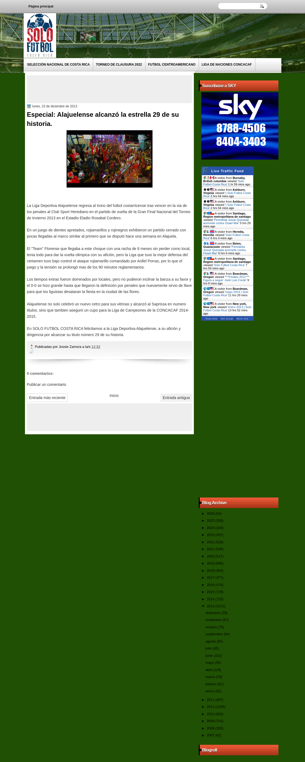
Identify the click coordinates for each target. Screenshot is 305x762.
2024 (211, 528)
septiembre (214, 634)
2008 (211, 728)
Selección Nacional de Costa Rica (58, 64)
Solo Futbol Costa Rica (223, 182)
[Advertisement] (126, 89)
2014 (211, 599)
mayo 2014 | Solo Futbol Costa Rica (225, 293)
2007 (211, 735)
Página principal (40, 6)
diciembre (213, 613)
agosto (211, 641)
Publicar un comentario (46, 384)
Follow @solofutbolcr (166, 32)
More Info (242, 319)
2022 (211, 542)
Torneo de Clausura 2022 (119, 64)
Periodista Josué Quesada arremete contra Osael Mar (226, 221)
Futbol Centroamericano (171, 64)
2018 (211, 571)
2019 (211, 563)
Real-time (211, 319)
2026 (211, 513)
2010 (211, 714)
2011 (211, 707)
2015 (211, 592)
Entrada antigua (176, 398)
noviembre (214, 620)
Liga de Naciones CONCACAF (227, 64)
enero (210, 691)
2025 (211, 520)
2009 (211, 721)
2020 (211, 556)
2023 (211, 535)
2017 (211, 578)
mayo (210, 663)
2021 (211, 549)
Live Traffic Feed (227, 171)
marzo (210, 677)
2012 (211, 700)
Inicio (114, 395)
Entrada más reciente (47, 398)
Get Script (227, 319)
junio (209, 656)
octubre (211, 627)
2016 (211, 585)
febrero (211, 684)
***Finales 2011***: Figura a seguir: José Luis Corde (226, 278)
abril (209, 670)
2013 (211, 606)
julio (208, 648)
